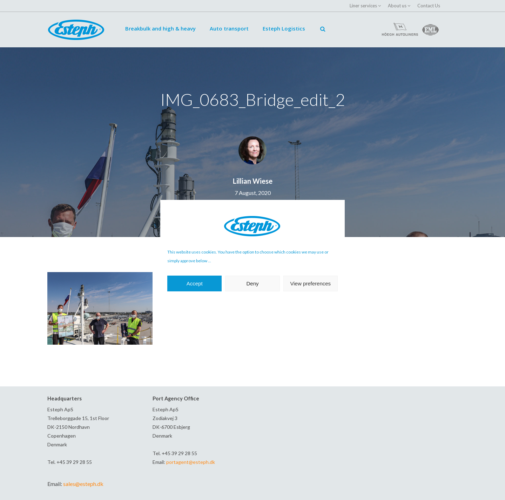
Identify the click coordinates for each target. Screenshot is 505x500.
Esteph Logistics (284, 28)
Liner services (363, 5)
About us (397, 5)
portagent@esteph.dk (190, 462)
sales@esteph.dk (83, 483)
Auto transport (229, 28)
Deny (252, 283)
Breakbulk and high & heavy (160, 28)
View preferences (310, 283)
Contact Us (428, 5)
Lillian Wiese (252, 181)
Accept (195, 283)
